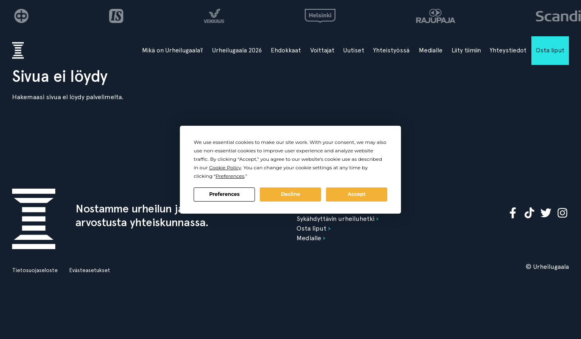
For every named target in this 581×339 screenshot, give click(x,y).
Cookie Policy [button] (225, 167)
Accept (357, 194)
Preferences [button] (229, 176)
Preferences (224, 194)
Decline (290, 194)
